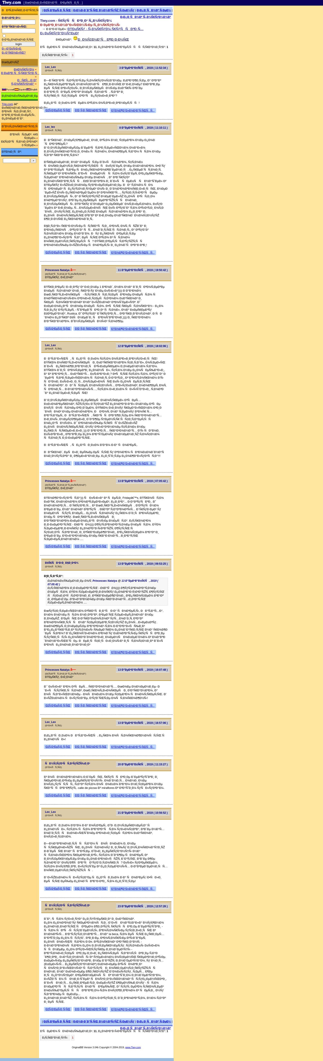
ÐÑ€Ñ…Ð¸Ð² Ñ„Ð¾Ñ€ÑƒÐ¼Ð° (24, 81)
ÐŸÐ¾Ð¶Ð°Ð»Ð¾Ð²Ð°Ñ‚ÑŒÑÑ (133, 110)
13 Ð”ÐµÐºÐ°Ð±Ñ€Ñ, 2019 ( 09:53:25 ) (143, 563)
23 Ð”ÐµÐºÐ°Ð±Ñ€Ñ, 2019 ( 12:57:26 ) (143, 906)
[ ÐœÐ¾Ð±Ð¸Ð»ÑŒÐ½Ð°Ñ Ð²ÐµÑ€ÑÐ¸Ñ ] (53, 2)
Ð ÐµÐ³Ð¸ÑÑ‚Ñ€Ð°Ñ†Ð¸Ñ (20, 73)
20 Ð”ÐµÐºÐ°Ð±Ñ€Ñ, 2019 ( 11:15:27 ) (143, 764)
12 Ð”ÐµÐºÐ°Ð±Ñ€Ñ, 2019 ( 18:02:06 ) (143, 346)
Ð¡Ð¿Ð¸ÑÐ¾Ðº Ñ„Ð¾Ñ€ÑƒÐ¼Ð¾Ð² (145, 17)
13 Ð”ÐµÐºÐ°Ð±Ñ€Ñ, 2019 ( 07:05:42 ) (143, 481)
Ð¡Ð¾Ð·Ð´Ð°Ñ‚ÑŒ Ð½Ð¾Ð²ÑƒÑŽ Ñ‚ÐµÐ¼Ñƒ (103, 10)
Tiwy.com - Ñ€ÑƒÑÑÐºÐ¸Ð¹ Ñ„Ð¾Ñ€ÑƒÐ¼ (76, 20)
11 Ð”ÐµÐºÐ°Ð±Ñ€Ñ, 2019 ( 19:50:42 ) (143, 270)
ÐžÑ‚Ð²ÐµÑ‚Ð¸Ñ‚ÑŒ (57, 10)
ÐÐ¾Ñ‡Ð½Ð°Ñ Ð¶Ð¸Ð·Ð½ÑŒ (103, 39)
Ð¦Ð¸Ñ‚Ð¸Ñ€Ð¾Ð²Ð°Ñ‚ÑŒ (91, 110)
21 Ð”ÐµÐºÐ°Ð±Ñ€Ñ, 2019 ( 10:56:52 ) (143, 812)
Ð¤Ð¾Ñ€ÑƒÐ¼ (24, 69)
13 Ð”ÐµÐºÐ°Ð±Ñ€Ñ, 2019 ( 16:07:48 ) (143, 669)
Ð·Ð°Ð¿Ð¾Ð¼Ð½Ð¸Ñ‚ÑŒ (18, 39)
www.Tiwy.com (133, 1047)
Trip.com (7, 104)
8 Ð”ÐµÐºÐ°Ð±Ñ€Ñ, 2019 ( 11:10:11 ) (143, 127)
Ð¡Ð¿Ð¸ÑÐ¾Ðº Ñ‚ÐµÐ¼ (154, 10)
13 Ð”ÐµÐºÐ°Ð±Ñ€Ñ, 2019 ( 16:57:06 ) (143, 723)
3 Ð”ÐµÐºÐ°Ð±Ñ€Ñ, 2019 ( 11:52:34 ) (143, 67)
